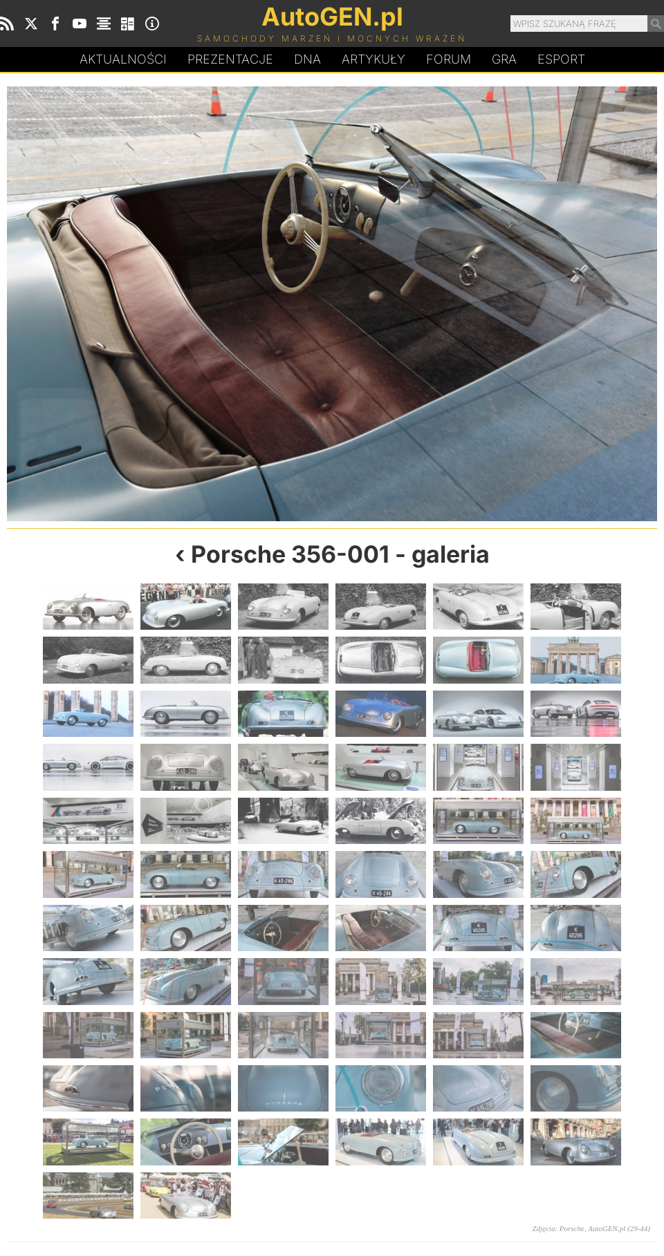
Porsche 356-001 (290, 554)
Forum (448, 59)
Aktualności (123, 59)
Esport (561, 59)
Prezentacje (230, 59)
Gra (504, 59)
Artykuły (373, 59)
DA (307, 59)
